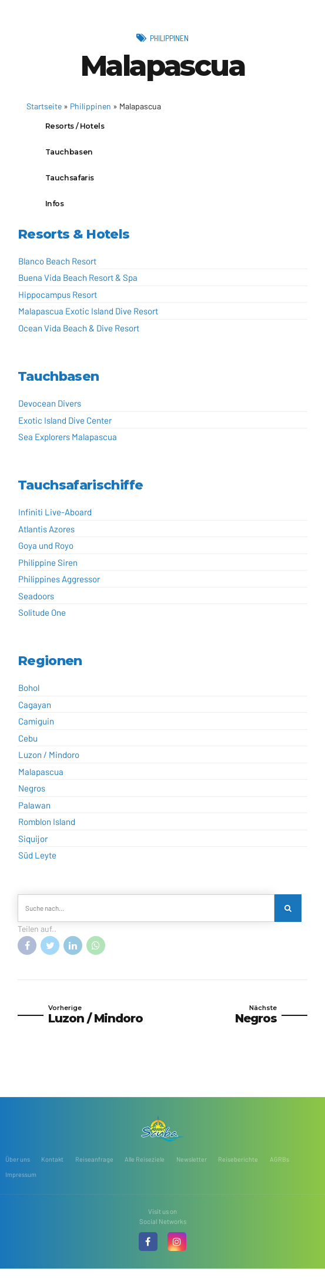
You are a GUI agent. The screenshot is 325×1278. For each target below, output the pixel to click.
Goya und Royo (45, 551)
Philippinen (169, 37)
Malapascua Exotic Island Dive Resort (88, 316)
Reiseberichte (242, 1167)
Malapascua (40, 777)
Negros (31, 794)
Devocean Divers (49, 409)
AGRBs (283, 1167)
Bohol (28, 693)
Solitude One (42, 618)
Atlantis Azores (46, 534)
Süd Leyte (37, 861)
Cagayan (34, 710)
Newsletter (194, 1167)
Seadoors (36, 601)
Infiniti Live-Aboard (55, 517)
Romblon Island (46, 827)
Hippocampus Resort (57, 300)
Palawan (34, 811)
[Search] (288, 914)
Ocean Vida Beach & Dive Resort (78, 333)
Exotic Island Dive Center (65, 425)
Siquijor (33, 844)
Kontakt (52, 1167)
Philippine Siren (48, 568)
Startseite (44, 106)
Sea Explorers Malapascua (67, 442)
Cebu (28, 744)
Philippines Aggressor (59, 584)
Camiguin (36, 727)
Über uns (17, 1167)
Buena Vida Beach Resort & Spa (78, 283)
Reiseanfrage (95, 1167)
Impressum (20, 1183)
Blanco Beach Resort (57, 266)
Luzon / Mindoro (48, 760)
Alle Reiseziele (146, 1167)
